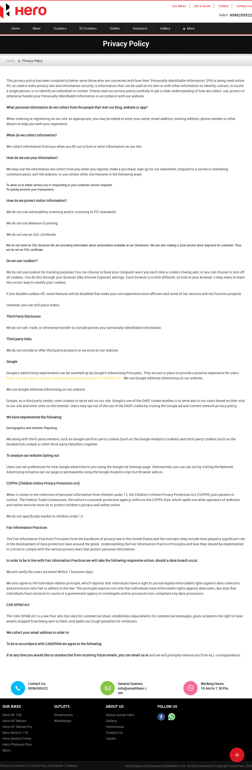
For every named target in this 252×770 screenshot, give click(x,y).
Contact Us (244, 6)
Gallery (165, 28)
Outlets (224, 6)
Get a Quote (202, 6)
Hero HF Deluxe (14, 720)
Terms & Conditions (13, 766)
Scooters (60, 28)
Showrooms (63, 714)
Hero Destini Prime (16, 738)
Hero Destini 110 (15, 732)
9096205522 (241, 15)
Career (111, 738)
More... (7, 750)
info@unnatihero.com (132, 690)
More (188, 28)
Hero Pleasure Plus (17, 744)
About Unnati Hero (120, 714)
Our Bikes (179, 6)
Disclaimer (56, 766)
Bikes (37, 28)
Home (15, 28)
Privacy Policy (37, 766)
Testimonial (115, 726)
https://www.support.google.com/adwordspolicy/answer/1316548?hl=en (64, 378)
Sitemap (71, 766)
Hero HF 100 (12, 714)
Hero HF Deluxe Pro (17, 726)
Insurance (140, 28)
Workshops (62, 720)
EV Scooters (88, 28)
